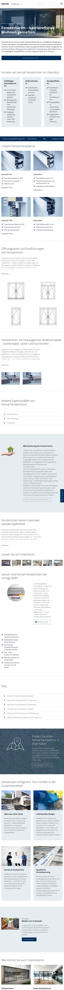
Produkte (3, 23)
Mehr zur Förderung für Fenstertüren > (37, 500)
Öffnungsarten (20, 139)
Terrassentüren (11, 23)
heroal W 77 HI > (7, 188)
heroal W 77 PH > (7, 234)
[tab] (32, 414)
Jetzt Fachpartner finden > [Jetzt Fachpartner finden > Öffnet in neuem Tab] (31, 58)
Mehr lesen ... (6, 274)
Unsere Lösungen (8, 139)
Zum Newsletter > (29, 940)
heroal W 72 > (38, 190)
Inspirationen (32, 139)
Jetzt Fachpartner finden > (42, 765)
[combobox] (47, 3)
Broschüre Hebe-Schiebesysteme (42, 622)
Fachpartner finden (57, 139)
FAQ (44, 139)
